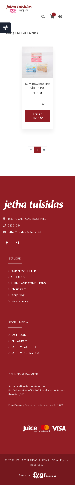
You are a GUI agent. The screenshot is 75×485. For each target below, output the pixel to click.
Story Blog (17, 295)
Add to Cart (37, 116)
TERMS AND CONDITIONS (28, 283)
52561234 (14, 225)
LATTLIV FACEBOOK (24, 347)
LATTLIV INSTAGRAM (25, 353)
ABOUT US (18, 277)
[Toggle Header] (5, 30)
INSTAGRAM (19, 341)
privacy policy (19, 301)
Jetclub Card (18, 289)
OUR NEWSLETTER (23, 271)
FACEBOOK (18, 335)
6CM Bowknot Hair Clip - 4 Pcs (37, 86)
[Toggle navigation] (69, 7)
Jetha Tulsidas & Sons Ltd (24, 232)
